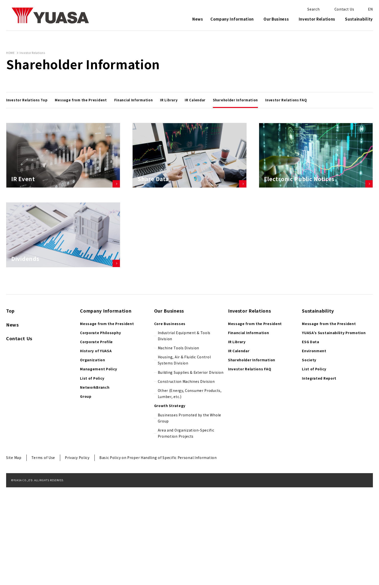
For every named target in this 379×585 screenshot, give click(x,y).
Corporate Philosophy (100, 430)
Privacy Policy (77, 555)
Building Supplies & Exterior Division (191, 470)
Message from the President (107, 421)
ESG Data (310, 439)
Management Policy (98, 466)
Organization (92, 457)
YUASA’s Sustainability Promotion (334, 430)
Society (309, 457)
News (197, 19)
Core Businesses (170, 421)
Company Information (232, 19)
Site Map (14, 555)
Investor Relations (317, 19)
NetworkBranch (94, 485)
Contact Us (19, 436)
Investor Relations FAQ (249, 466)
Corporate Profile (96, 439)
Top (10, 408)
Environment (314, 448)
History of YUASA (96, 448)
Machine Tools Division (178, 445)
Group (86, 494)
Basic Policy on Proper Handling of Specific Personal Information (158, 555)
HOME (10, 53)
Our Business (276, 19)
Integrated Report (319, 475)
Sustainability (359, 19)
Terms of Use (43, 555)
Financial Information (248, 430)
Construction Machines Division (186, 479)
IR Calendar (239, 448)
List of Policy (92, 475)
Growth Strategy (170, 503)
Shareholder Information (251, 457)
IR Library (237, 439)
